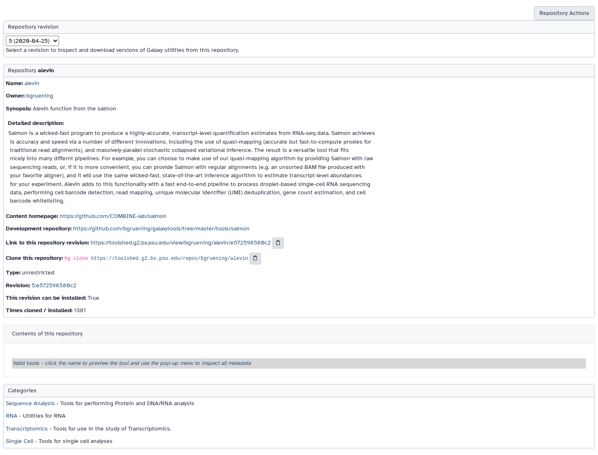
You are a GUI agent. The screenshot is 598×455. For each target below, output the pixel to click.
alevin (32, 83)
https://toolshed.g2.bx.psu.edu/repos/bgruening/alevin (169, 259)
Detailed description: (36, 123)
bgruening (39, 95)
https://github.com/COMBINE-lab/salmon (113, 216)
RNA (11, 415)
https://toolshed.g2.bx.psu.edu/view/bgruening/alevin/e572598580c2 (181, 242)
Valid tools (132, 363)
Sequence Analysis (30, 403)
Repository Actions (564, 13)
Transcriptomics (27, 428)
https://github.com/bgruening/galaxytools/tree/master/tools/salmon (161, 228)
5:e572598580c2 (54, 285)
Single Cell (19, 441)
